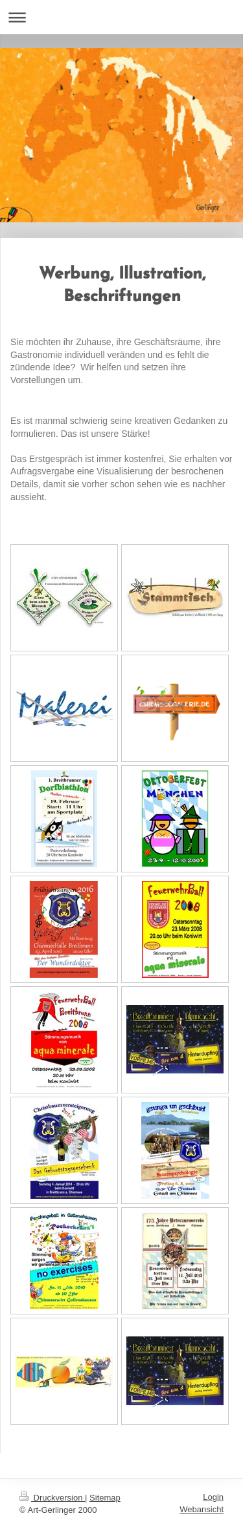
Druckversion (52, 1498)
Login (213, 1497)
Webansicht (201, 1509)
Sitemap (105, 1498)
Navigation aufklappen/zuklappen (121, 17)
